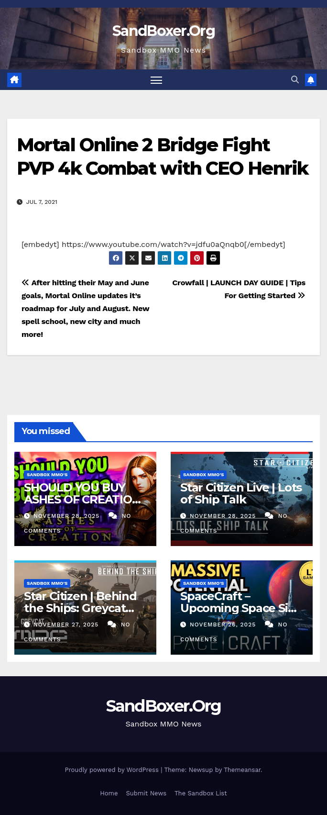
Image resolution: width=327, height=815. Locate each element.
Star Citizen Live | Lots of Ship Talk (241, 493)
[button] (295, 79)
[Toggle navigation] (156, 80)
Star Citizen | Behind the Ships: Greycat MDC (80, 608)
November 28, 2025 (67, 516)
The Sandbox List (200, 793)
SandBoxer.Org (163, 31)
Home (109, 793)
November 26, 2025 (224, 624)
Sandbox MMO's (47, 474)
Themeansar (242, 769)
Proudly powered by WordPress (113, 769)
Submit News (146, 793)
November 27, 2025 (67, 624)
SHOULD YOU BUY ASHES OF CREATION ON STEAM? (82, 499)
